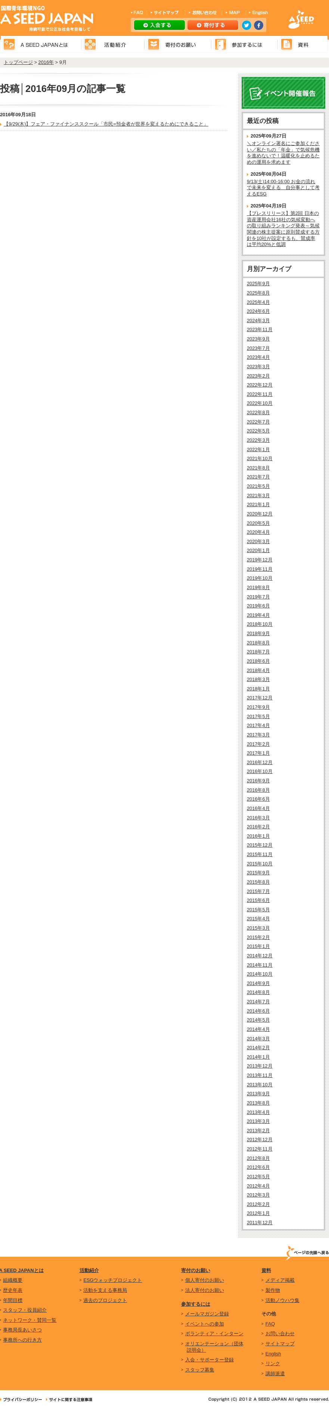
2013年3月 (258, 1121)
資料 (266, 1270)
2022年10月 (260, 403)
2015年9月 (258, 872)
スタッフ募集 (199, 1370)
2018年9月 (258, 633)
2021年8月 (258, 468)
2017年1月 (258, 753)
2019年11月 (260, 569)
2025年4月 (258, 302)
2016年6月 (258, 799)
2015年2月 (258, 937)
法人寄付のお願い (204, 1290)
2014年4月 (258, 1029)
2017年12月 (260, 698)
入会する (159, 25)
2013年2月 (258, 1130)
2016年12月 (260, 762)
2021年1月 (258, 504)
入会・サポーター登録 (209, 1360)
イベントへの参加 (204, 1324)
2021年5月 (258, 486)
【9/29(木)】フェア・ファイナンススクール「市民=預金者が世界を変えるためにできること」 (106, 124)
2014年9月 (258, 983)
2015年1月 (258, 946)
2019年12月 (260, 560)
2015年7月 (258, 891)
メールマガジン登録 (207, 1314)
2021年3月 (258, 495)
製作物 (273, 1290)
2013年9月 (258, 1093)
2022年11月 (260, 394)
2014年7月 (258, 1001)
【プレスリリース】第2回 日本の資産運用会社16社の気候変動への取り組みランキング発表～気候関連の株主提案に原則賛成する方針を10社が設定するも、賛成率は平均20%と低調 (283, 228)
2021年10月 (260, 458)
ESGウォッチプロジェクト (112, 1280)
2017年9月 (258, 707)
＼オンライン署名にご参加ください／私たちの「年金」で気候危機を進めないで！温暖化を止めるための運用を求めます (283, 153)
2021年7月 (258, 477)
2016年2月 (258, 826)
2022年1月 (258, 449)
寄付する (213, 25)
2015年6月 (258, 900)
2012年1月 (258, 1213)
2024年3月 (258, 320)
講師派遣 (275, 1373)
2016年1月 (258, 836)
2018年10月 (260, 624)
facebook (258, 25)
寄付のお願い (195, 1270)
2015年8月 (258, 882)
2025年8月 (258, 293)
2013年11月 (260, 1075)
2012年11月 (260, 1149)
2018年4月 (258, 670)
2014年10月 (260, 974)
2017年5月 (258, 716)
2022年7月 (258, 422)
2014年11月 (260, 965)
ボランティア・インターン (214, 1333)
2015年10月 (260, 863)
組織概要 (12, 1280)
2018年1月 (258, 689)
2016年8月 (258, 790)
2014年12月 (260, 955)
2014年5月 (258, 1020)
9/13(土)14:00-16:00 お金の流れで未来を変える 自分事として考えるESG (283, 188)
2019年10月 (260, 578)
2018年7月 (258, 652)
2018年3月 (258, 679)
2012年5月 (258, 1176)
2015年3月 (258, 928)
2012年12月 (260, 1139)
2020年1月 (258, 550)
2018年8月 (258, 643)
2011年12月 (260, 1222)
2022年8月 (258, 412)
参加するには (195, 1304)
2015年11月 (260, 854)
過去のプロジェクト (105, 1300)
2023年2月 (258, 376)
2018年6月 (258, 661)
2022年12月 (260, 385)
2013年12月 (260, 1066)
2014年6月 (258, 1011)
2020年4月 (258, 532)
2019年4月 (258, 615)
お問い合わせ (280, 1333)
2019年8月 (258, 587)
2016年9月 (258, 780)
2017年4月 (258, 725)
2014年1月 (258, 1057)
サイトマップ (280, 1343)
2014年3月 (258, 1038)
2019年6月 (258, 606)
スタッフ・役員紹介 (25, 1310)
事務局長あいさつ (22, 1330)
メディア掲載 (280, 1280)
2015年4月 (258, 918)
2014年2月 (258, 1047)
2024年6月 (258, 311)
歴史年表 (12, 1290)
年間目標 (12, 1300)
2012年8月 (258, 1158)
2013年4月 (258, 1112)
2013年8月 (258, 1103)
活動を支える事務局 (105, 1290)
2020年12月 (260, 514)
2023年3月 (258, 366)
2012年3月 (258, 1195)
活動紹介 (89, 1270)
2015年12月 (260, 845)
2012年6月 (258, 1167)
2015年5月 (258, 909)
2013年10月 (260, 1084)
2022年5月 (258, 431)
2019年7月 (258, 597)
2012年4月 (258, 1186)
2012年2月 (258, 1204)
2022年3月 (258, 440)
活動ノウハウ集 (282, 1300)
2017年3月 (258, 735)
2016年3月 (258, 818)
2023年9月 (258, 339)
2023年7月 (258, 348)
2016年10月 (260, 771)
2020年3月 (258, 541)
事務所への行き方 (22, 1340)
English (273, 1354)
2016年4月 (258, 808)
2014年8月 (258, 992)
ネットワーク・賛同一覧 (29, 1320)
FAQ (270, 1324)
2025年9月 (258, 283)
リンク (273, 1363)
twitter (246, 25)
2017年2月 (258, 744)
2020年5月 (258, 523)
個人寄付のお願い (204, 1280)
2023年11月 (260, 329)
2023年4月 (258, 357)
